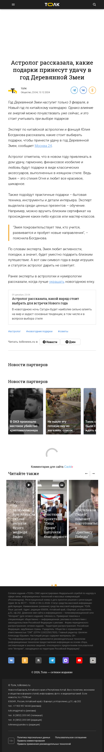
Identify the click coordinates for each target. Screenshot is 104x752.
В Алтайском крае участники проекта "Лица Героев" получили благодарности (56, 519)
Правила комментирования (31, 740)
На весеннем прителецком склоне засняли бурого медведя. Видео (24, 521)
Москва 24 (43, 146)
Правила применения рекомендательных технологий (44, 744)
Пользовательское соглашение (71, 737)
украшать (56, 282)
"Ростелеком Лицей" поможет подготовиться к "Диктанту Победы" (87, 523)
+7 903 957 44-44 (22, 706)
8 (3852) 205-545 (21, 715)
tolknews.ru (23, 685)
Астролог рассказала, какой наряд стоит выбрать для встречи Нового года (45, 300)
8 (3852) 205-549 (21, 720)
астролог (14, 331)
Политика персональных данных (33, 737)
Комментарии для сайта (52, 466)
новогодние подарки (39, 331)
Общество (26, 92)
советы (63, 331)
